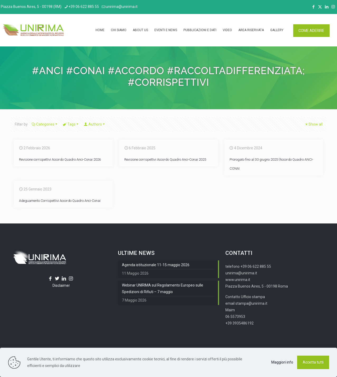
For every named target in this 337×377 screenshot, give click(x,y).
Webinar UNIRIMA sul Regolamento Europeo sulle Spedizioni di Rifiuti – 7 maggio (162, 288)
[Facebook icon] (313, 6)
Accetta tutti (313, 362)
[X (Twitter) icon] (320, 6)
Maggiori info (282, 362)
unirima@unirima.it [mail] (121, 6)
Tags (71, 124)
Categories (45, 124)
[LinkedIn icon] (327, 6)
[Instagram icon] (333, 6)
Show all (313, 124)
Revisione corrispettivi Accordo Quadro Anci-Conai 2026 (60, 159)
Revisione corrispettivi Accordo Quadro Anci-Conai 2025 (165, 159)
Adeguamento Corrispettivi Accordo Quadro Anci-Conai (60, 201)
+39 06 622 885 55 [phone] (83, 6)
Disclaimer (61, 285)
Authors (95, 124)
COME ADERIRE (311, 30)
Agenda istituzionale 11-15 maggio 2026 (155, 265)
